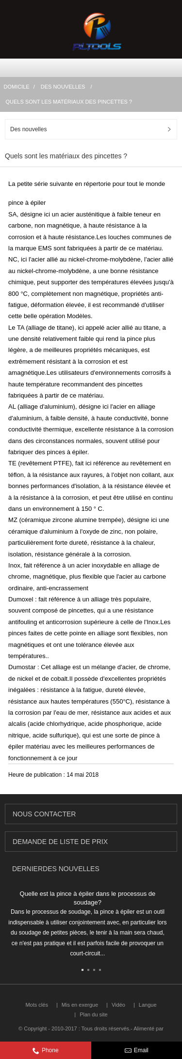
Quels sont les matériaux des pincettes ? (69, 102)
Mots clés (36, 1005)
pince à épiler (27, 202)
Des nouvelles (63, 87)
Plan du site (93, 1014)
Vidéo (118, 1005)
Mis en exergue (80, 1005)
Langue (148, 1005)
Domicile (17, 87)
